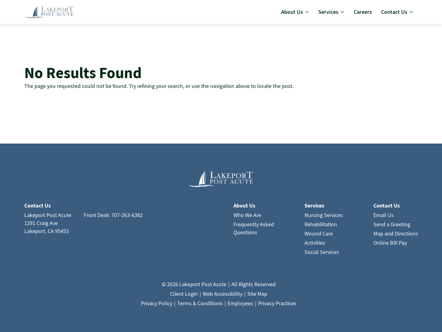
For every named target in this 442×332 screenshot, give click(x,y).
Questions (245, 234)
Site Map (257, 295)
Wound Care (319, 235)
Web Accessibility (222, 295)
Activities (315, 244)
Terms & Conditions (200, 305)
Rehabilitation (321, 226)
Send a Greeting (391, 226)
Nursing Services (324, 217)
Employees (240, 305)
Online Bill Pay (390, 244)
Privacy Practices (277, 305)
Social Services (322, 254)
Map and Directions (395, 235)
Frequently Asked (253, 226)
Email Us (383, 217)
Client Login (184, 295)
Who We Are (247, 217)
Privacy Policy (156, 305)
